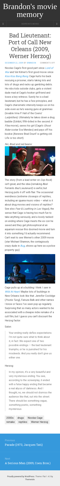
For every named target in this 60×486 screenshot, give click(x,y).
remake (10, 421)
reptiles (23, 421)
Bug (22, 245)
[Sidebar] (3, 24)
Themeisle (30, 479)
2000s (10, 417)
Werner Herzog (39, 421)
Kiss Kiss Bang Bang (16, 76)
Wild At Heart (12, 291)
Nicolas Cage (35, 417)
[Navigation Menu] (57, 24)
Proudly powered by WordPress (20, 476)
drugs (20, 417)
